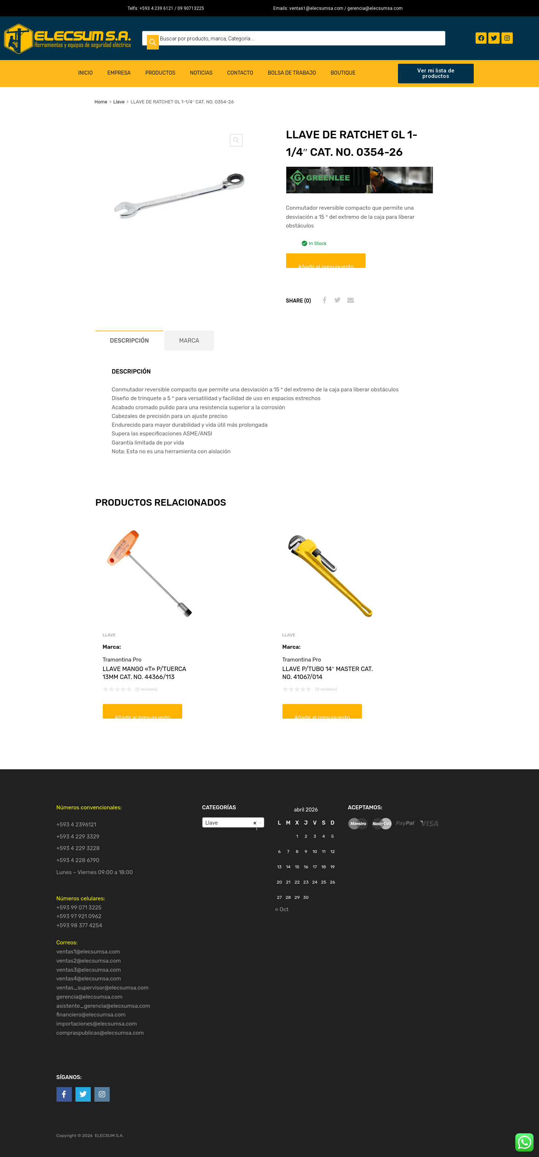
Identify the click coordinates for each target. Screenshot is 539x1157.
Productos (160, 73)
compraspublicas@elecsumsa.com (100, 1033)
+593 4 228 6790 (77, 860)
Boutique (343, 73)
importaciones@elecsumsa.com (96, 1023)
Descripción (129, 340)
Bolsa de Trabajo (292, 73)
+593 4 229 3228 (78, 848)
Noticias (201, 73)
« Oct (282, 909)
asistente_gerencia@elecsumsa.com (103, 1006)
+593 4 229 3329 (78, 836)
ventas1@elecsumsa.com (88, 951)
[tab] (129, 341)
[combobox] (233, 822)
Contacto (240, 73)
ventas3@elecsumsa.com (88, 970)
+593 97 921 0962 (79, 916)
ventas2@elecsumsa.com (88, 960)
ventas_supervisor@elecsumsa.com (102, 987)
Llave (119, 101)
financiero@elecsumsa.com (91, 1014)
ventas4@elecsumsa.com (88, 978)
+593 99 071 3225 (79, 907)
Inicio (85, 73)
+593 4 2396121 (76, 824)
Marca (189, 340)
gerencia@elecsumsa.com (89, 997)
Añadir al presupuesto (326, 266)
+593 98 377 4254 (79, 925)
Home (100, 101)
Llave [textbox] (231, 823)
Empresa (118, 73)
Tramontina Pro (122, 659)
